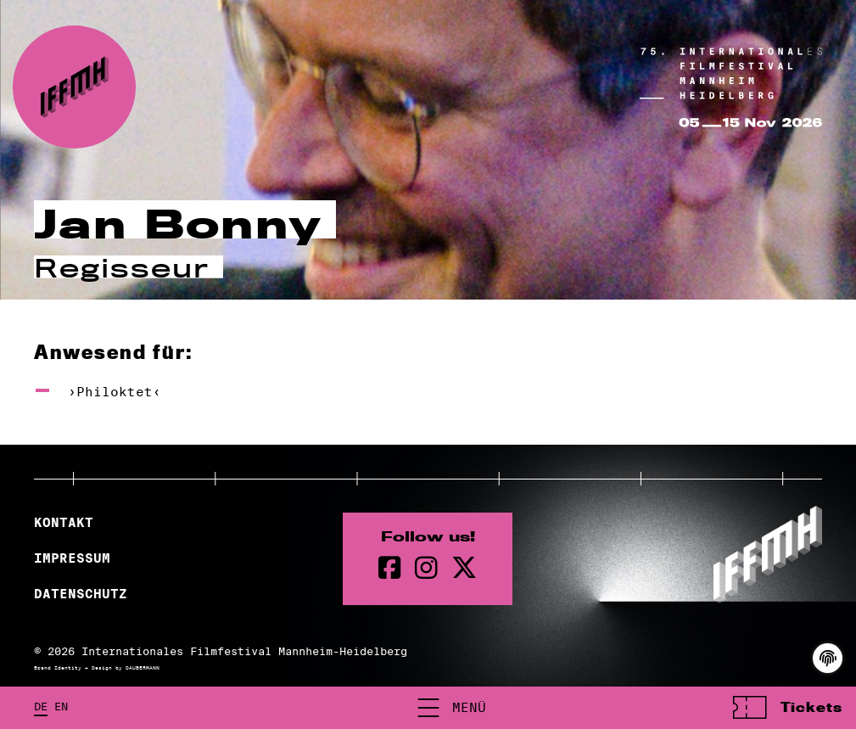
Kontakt (63, 522)
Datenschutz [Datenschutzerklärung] (80, 594)
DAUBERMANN (142, 668)
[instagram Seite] (426, 568)
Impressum (72, 558)
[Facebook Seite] (389, 568)
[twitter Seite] (464, 568)
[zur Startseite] (74, 87)
